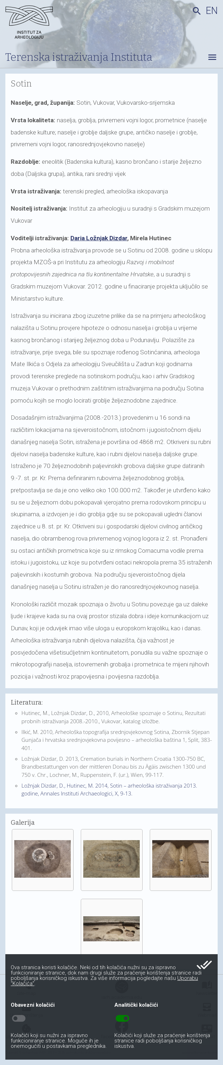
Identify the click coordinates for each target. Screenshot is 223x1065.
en (212, 10)
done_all (204, 965)
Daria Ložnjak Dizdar (98, 238)
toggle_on (122, 1018)
